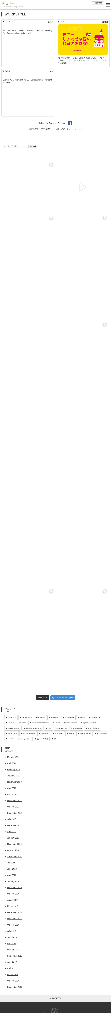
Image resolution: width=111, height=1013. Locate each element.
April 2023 (11, 788)
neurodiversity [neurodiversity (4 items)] (76, 728)
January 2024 (13, 776)
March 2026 (12, 757)
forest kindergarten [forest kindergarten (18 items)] (70, 723)
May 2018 (11, 943)
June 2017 (12, 962)
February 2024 (13, 769)
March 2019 (12, 906)
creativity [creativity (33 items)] (81, 717)
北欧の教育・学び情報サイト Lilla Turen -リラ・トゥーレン (55, 129)
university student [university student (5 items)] (84, 733)
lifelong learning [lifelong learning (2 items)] (61, 728)
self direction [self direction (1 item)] (44, 733)
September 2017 (14, 956)
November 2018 (14, 918)
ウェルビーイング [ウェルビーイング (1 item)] (24, 739)
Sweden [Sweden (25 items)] (70, 733)
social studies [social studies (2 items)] (58, 733)
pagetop (55, 998)
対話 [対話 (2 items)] (45, 739)
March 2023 (12, 794)
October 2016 (13, 981)
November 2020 (14, 844)
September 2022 (14, 813)
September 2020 (14, 856)
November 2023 (14, 782)
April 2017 (11, 968)
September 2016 (14, 987)
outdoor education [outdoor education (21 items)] (92, 728)
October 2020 (13, 850)
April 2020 (11, 875)
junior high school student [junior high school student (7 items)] (33, 728)
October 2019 (13, 894)
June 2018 (12, 937)
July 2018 (11, 931)
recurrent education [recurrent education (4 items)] (28, 733)
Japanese (97, 3)
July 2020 (11, 863)
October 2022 (13, 807)
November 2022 (14, 800)
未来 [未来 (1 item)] (54, 739)
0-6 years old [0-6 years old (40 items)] (11, 717)
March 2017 (12, 974)
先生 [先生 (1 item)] (37, 739)
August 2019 (13, 900)
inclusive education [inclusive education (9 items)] (13, 728)
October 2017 (13, 950)
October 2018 (13, 925)
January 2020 (13, 881)
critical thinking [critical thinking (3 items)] (94, 717)
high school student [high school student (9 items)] (88, 723)
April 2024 (11, 763)
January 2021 (13, 838)
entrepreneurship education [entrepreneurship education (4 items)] (39, 723)
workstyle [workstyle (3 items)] (10, 739)
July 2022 (11, 819)
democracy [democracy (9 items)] (10, 723)
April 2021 (11, 831)
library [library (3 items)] (48, 728)
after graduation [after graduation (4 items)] (26, 717)
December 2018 (14, 912)
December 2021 (14, 825)
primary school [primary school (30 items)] (11, 733)
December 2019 (14, 887)
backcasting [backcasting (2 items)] (40, 717)
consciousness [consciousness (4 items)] (68, 717)
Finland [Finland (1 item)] (56, 723)
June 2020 (12, 869)
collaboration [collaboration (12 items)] (54, 717)
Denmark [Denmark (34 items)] (22, 723)
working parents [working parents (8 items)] (101, 733)
